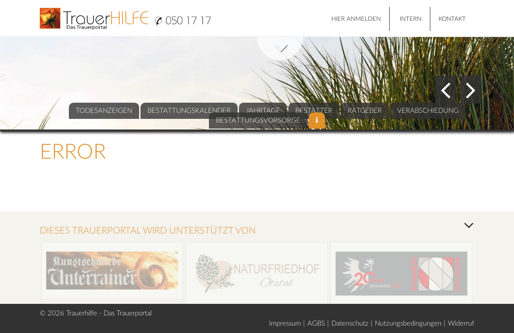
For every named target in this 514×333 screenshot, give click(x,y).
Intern (411, 19)
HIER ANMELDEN (356, 19)
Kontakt (452, 19)
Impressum (285, 323)
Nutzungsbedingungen (408, 323)
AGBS (316, 323)
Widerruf (461, 323)
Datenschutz (349, 323)
